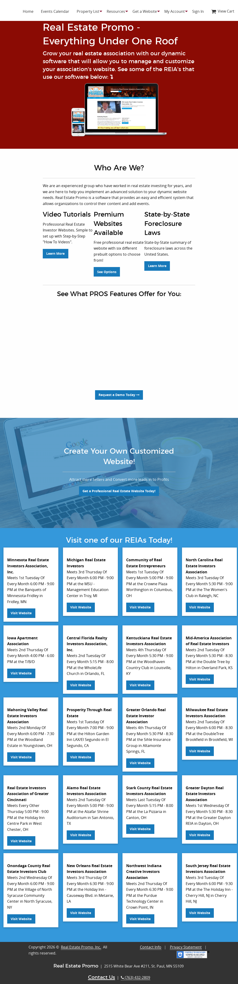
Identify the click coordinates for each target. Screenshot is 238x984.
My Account (174, 11)
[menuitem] (28, 11)
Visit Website (21, 609)
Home (28, 11)
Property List (88, 11)
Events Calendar (55, 11)
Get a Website (144, 11)
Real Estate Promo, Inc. (81, 943)
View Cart (222, 11)
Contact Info (150, 943)
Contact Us (101, 973)
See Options (106, 268)
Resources (116, 11)
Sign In (198, 11)
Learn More (55, 268)
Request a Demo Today (119, 391)
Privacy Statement (186, 943)
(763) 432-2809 (135, 973)
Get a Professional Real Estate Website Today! (119, 487)
